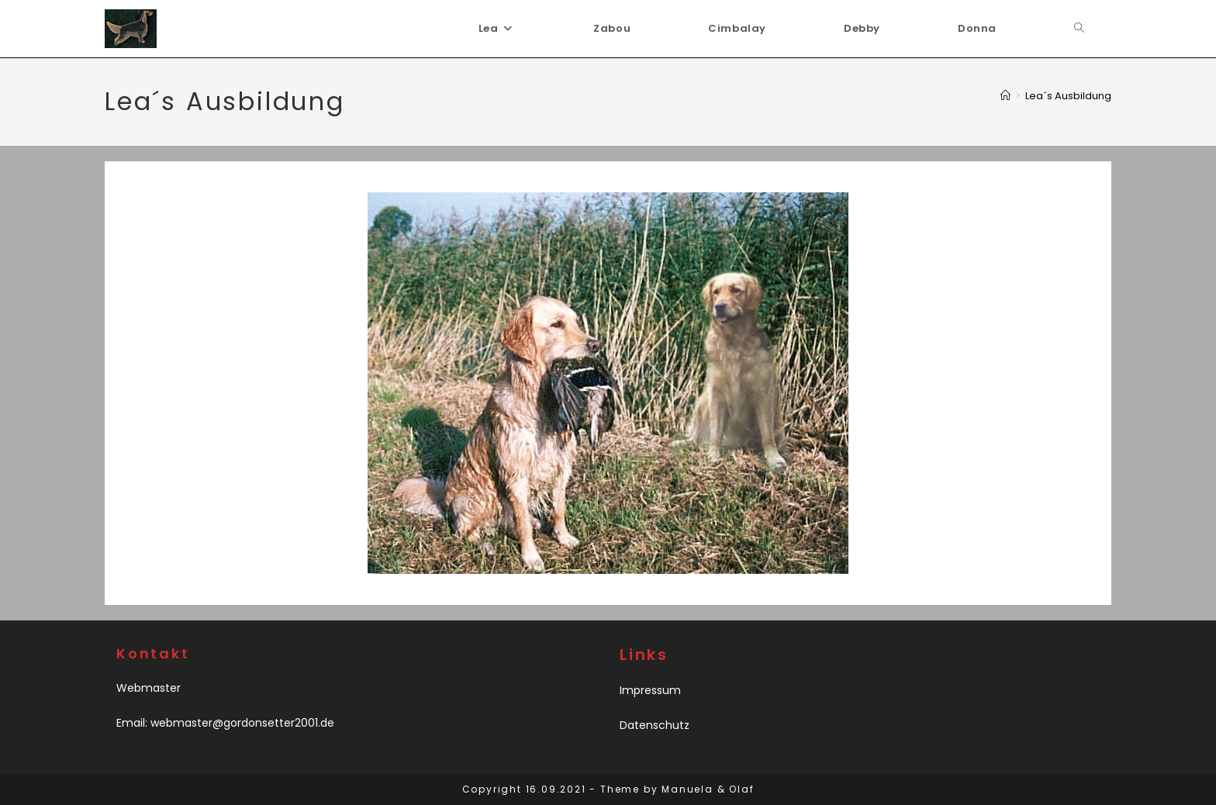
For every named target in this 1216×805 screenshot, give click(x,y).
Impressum (650, 690)
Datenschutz (654, 725)
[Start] (1005, 95)
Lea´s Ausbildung (1068, 95)
